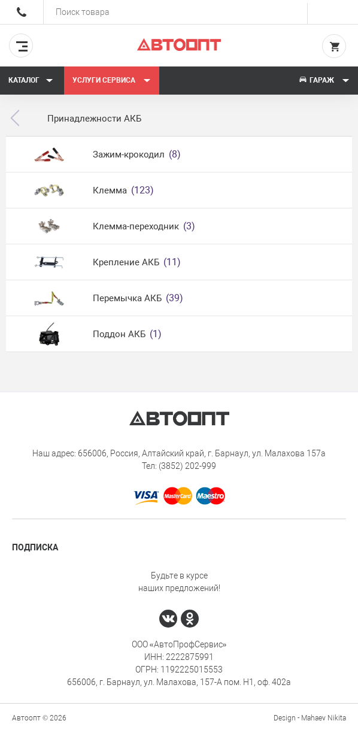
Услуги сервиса (111, 80)
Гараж (324, 80)
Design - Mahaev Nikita (310, 718)
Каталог (30, 80)
